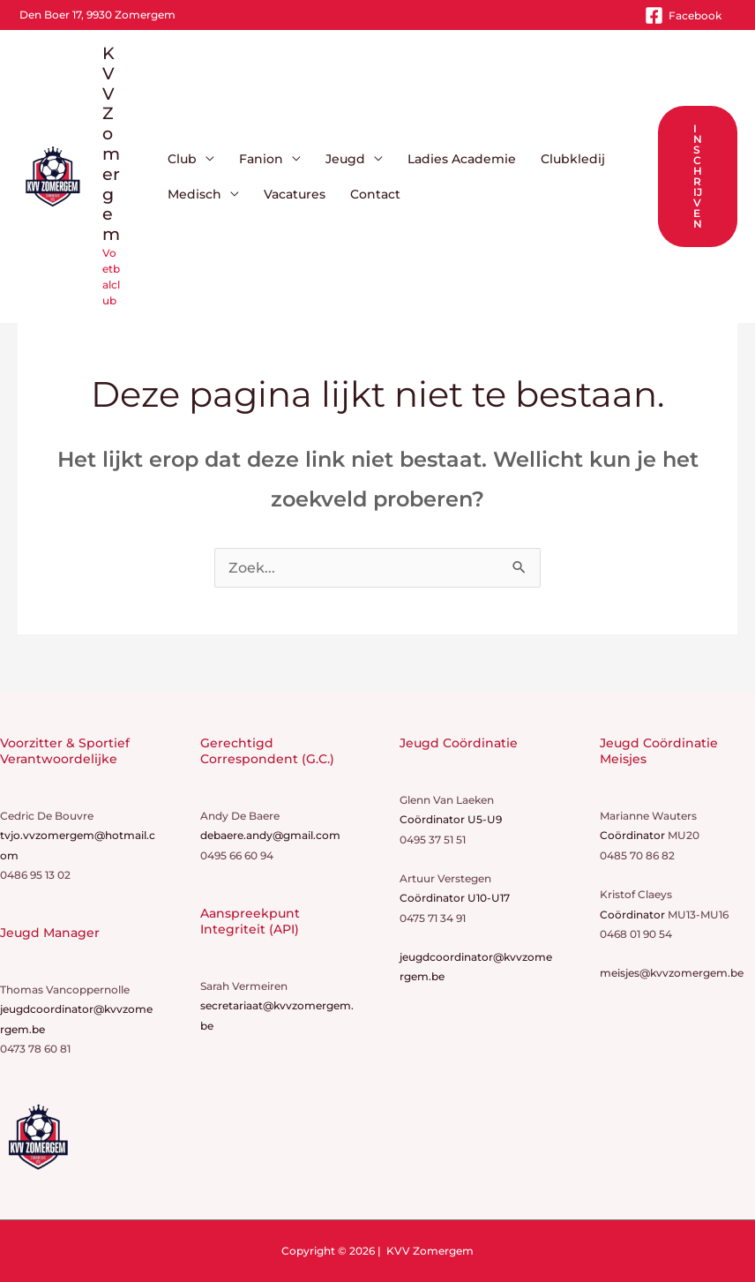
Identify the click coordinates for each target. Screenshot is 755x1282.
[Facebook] (683, 15)
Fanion (261, 159)
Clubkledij (573, 159)
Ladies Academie (461, 159)
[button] (697, 176)
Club (182, 159)
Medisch (194, 194)
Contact (375, 194)
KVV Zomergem (111, 143)
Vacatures (294, 194)
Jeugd (345, 159)
